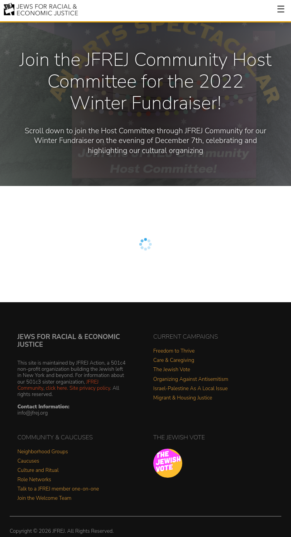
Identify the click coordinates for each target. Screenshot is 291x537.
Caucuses (28, 461)
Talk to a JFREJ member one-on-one (58, 489)
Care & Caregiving (173, 360)
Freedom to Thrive (174, 351)
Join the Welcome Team (44, 498)
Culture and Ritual (38, 470)
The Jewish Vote (171, 370)
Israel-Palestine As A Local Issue (190, 389)
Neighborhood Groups (42, 452)
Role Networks (34, 480)
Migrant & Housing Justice (182, 398)
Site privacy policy (89, 388)
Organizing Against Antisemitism (190, 379)
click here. (57, 388)
